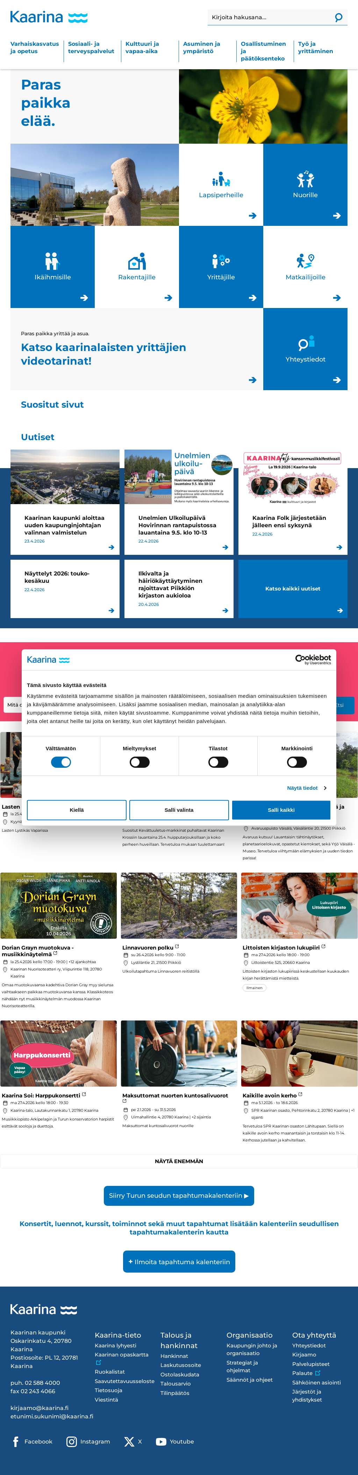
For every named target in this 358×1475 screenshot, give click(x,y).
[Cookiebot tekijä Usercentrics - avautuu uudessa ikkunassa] (300, 659)
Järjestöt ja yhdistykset (307, 1395)
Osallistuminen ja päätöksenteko (263, 51)
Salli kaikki (281, 810)
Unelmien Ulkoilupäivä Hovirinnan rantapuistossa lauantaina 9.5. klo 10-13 (179, 502)
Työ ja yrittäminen (315, 48)
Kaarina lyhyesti (115, 1345)
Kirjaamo (304, 1354)
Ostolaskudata (179, 1374)
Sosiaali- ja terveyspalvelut (91, 48)
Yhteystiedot (305, 349)
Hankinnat (174, 1356)
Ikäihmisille (52, 267)
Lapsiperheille (221, 185)
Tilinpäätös (174, 1393)
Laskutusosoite (180, 1365)
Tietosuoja (108, 1390)
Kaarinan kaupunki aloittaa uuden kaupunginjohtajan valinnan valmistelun (65, 502)
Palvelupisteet (311, 1364)
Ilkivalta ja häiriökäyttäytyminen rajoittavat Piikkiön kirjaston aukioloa (179, 589)
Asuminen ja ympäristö (201, 48)
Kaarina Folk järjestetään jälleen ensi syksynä (293, 502)
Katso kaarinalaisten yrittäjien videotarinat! (136, 349)
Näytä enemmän (179, 1161)
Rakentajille (137, 267)
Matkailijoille (305, 267)
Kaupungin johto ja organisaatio (252, 1349)
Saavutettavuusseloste (122, 1381)
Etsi (339, 705)
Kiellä (77, 810)
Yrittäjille (221, 267)
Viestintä (106, 1399)
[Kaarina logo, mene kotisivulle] (49, 17)
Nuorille (305, 185)
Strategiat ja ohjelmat (242, 1366)
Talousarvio (175, 1383)
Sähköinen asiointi (316, 1382)
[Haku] (269, 17)
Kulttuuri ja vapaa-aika (142, 48)
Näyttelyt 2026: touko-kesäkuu (65, 589)
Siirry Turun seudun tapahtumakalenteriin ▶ (179, 1196)
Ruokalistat (110, 1371)
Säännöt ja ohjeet (250, 1379)
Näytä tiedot (302, 788)
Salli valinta (179, 810)
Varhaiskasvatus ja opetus (34, 48)
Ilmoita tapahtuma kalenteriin (179, 1261)
